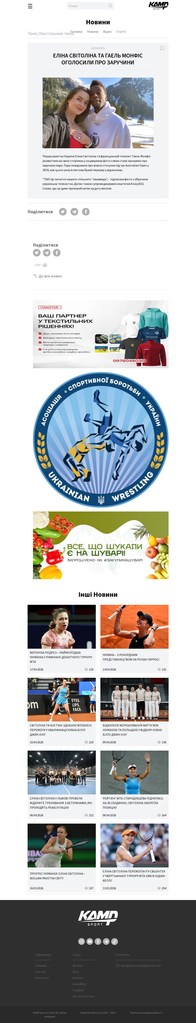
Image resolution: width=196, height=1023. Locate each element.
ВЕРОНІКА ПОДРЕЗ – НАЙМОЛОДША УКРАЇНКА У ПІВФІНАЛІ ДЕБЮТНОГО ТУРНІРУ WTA (61, 657)
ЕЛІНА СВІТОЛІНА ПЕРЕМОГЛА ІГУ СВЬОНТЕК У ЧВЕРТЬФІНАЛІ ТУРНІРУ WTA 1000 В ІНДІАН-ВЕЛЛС (134, 875)
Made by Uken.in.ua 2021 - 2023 (98, 1012)
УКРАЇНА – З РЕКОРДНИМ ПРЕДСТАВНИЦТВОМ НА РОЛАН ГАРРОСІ (131, 657)
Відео (107, 31)
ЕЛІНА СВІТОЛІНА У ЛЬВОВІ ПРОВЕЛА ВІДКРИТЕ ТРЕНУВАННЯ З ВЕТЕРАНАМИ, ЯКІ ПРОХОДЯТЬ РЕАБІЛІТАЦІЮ (61, 802)
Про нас (40, 972)
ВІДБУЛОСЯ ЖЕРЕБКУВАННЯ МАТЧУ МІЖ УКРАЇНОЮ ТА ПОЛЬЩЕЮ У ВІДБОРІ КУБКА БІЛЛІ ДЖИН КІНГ (132, 729)
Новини (92, 31)
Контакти (42, 978)
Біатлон (78, 978)
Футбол (78, 965)
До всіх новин (50, 276)
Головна (76, 31)
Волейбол (79, 984)
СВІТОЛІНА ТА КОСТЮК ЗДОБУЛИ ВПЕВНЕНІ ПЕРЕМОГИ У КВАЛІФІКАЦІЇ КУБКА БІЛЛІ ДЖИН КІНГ (61, 729)
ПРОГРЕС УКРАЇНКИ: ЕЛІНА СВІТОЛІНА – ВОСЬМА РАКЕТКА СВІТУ (57, 876)
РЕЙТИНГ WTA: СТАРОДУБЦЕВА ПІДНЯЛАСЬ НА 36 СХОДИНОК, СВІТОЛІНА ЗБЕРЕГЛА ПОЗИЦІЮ (133, 802)
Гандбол (78, 990)
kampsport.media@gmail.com (141, 965)
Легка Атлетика (83, 996)
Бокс (76, 972)
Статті (121, 31)
